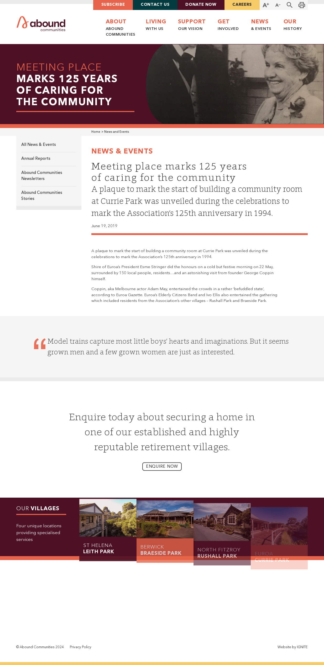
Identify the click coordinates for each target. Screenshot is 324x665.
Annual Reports (35, 159)
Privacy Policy (80, 647)
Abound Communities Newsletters (41, 176)
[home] (41, 23)
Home (95, 132)
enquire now (162, 471)
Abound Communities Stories (41, 196)
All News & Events (38, 145)
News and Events (116, 132)
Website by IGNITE (293, 647)
